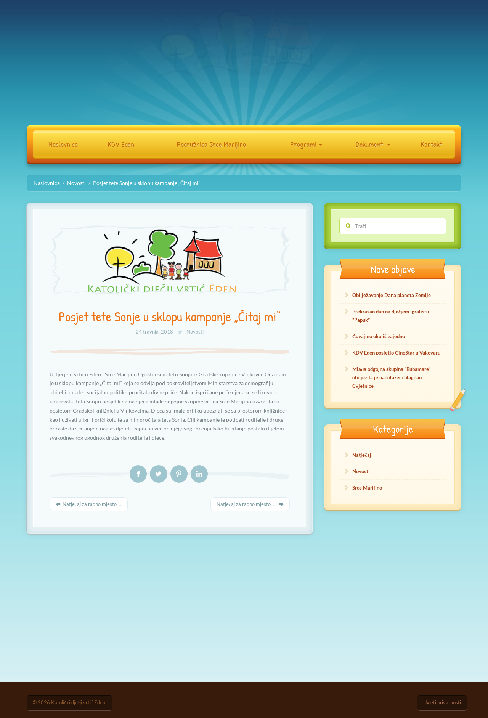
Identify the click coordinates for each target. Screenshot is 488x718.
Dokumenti (373, 144)
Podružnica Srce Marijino (211, 144)
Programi (306, 144)
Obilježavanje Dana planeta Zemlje (391, 295)
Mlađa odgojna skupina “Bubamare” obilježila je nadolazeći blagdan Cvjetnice (391, 377)
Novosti (195, 332)
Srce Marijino (367, 488)
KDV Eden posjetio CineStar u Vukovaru (396, 353)
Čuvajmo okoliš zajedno (378, 336)
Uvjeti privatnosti (442, 702)
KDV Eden (121, 144)
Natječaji (362, 455)
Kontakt (431, 144)
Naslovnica (63, 144)
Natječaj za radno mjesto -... (89, 504)
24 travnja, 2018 (155, 332)
